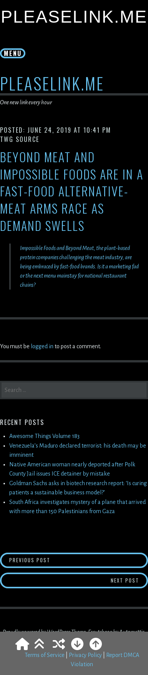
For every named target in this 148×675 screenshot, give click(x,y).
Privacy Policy (85, 655)
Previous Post (52, 560)
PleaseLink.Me (74, 16)
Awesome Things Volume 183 (44, 436)
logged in (42, 346)
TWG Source (19, 139)
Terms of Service (45, 655)
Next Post (129, 580)
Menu (13, 53)
